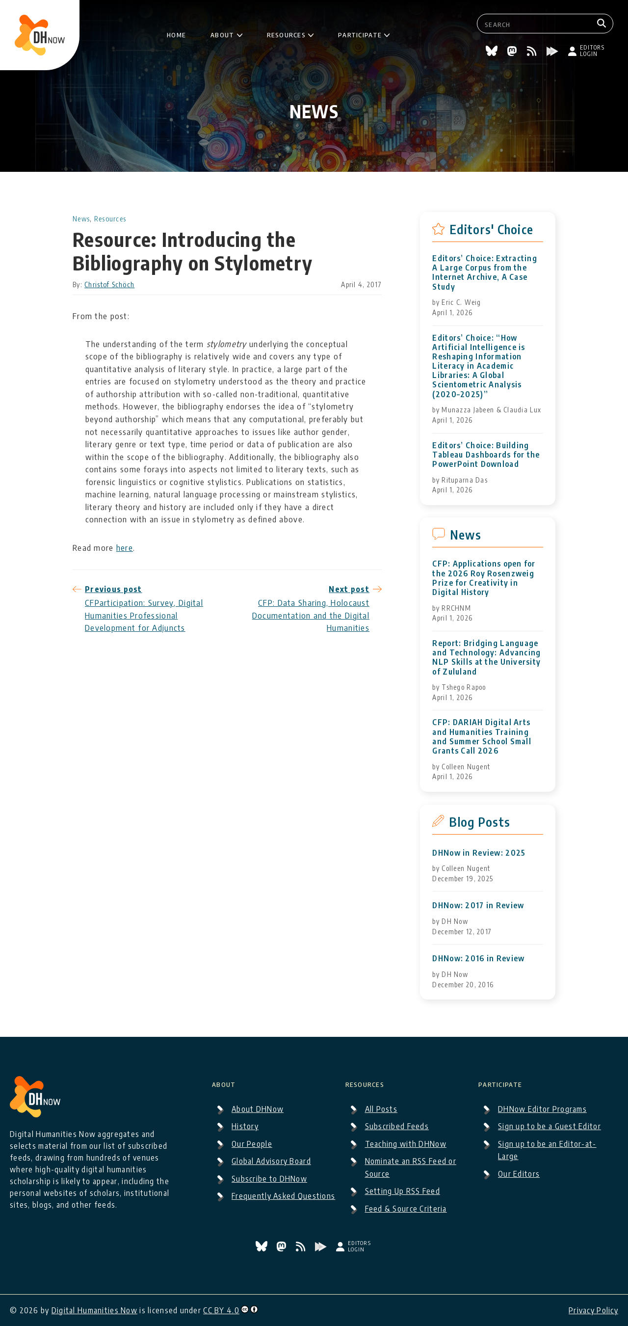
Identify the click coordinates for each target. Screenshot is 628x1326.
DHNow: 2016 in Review (478, 958)
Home (176, 34)
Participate (360, 34)
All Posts (381, 1109)
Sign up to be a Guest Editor (549, 1126)
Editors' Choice (491, 229)
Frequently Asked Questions (283, 1196)
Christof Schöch (109, 284)
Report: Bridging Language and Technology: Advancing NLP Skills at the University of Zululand (486, 658)
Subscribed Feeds (397, 1126)
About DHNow (258, 1109)
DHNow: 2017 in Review (478, 905)
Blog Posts (479, 821)
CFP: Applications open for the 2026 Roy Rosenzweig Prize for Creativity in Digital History (483, 578)
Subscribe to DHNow (269, 1179)
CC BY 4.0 (221, 1310)
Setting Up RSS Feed (402, 1191)
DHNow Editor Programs (542, 1109)
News (81, 219)
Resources (286, 34)
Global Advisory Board (271, 1161)
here (124, 547)
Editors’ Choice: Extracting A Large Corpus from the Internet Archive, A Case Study (484, 273)
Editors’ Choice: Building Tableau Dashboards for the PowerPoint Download (486, 455)
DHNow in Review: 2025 (478, 853)
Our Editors (519, 1174)
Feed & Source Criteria (406, 1209)
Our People (252, 1144)
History (245, 1126)
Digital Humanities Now (94, 1310)
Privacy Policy (593, 1310)
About (223, 34)
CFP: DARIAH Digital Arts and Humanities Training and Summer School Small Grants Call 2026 (481, 737)
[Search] (602, 23)
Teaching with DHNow (405, 1144)
